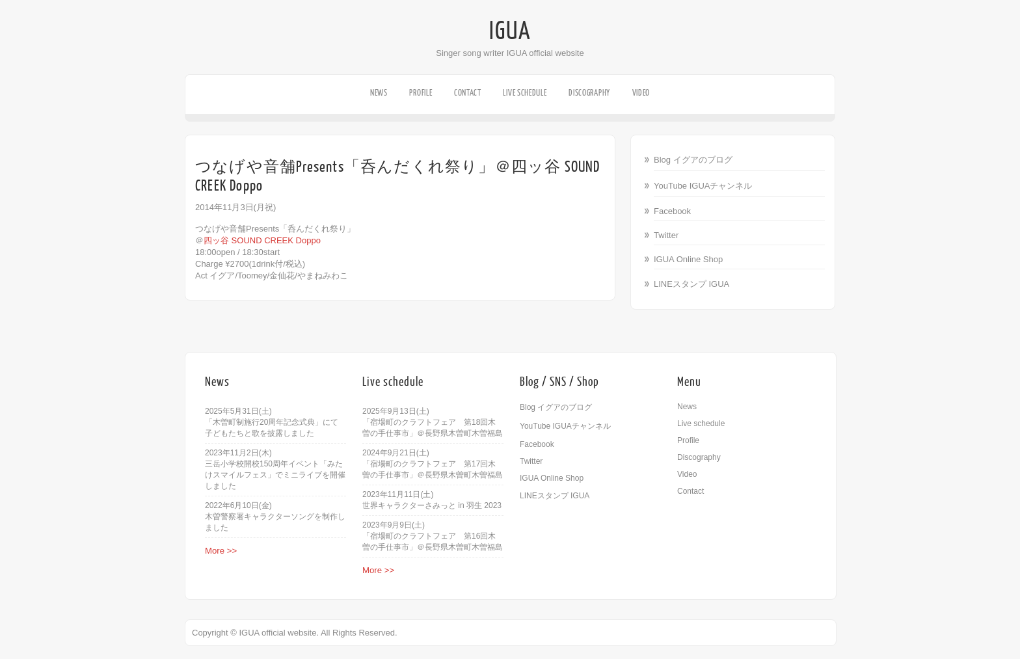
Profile (420, 93)
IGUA (510, 31)
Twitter (666, 235)
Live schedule (524, 93)
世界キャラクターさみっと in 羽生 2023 (432, 505)
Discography (589, 93)
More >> (221, 551)
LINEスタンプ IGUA (691, 284)
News (379, 93)
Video (641, 93)
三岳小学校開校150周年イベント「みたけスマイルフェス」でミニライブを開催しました (275, 475)
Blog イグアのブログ (693, 160)
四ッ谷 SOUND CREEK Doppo (262, 240)
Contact (467, 93)
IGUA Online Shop (688, 259)
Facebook (672, 211)
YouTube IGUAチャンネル (703, 186)
